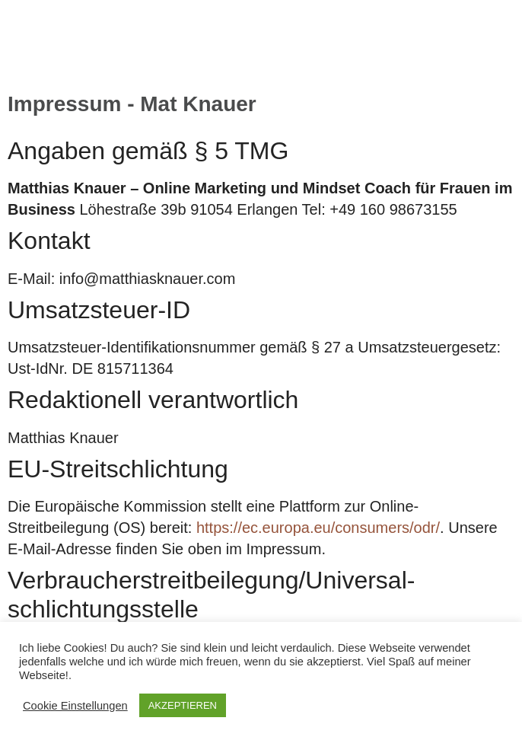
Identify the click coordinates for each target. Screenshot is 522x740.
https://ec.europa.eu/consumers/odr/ (318, 527)
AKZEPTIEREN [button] (182, 705)
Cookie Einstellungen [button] (75, 706)
